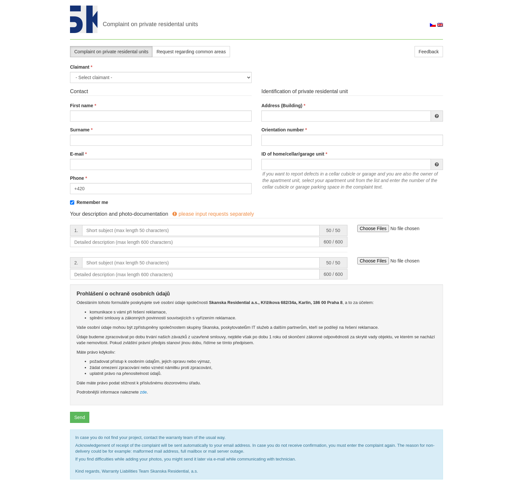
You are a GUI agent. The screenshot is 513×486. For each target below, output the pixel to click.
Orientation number (282, 129)
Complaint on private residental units (111, 51)
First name (81, 105)
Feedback (429, 51)
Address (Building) (281, 105)
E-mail (77, 154)
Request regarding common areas (191, 51)
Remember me (89, 202)
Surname (80, 129)
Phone (77, 178)
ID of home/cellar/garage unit (292, 154)
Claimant (79, 67)
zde (143, 392)
